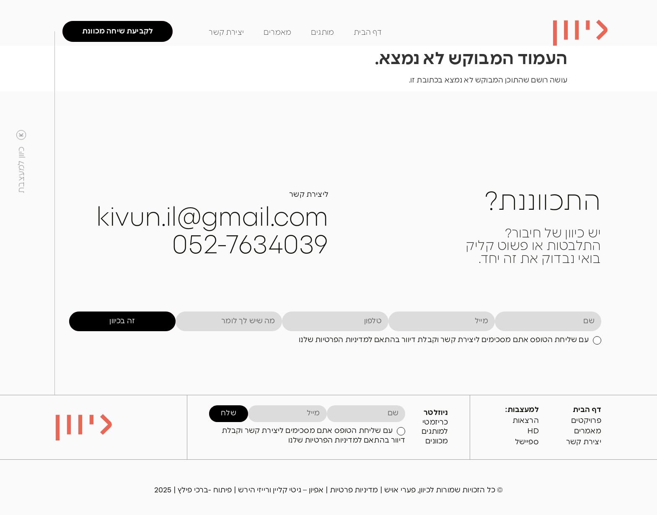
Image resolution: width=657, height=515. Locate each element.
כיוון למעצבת (21, 169)
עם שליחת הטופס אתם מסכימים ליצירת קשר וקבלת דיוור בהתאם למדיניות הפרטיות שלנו (443, 339)
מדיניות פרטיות (355, 490)
